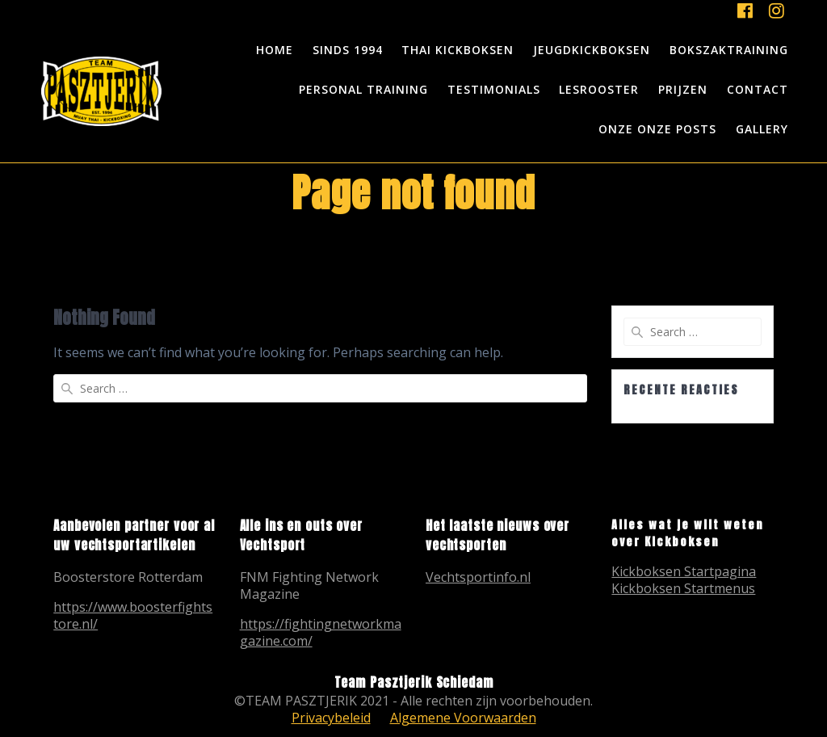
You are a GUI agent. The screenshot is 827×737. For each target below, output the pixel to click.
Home (274, 49)
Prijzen (682, 89)
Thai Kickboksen (457, 49)
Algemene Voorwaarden (463, 717)
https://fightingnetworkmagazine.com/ (320, 632)
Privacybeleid (331, 717)
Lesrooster (599, 89)
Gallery (762, 129)
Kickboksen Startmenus (683, 588)
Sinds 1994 (348, 49)
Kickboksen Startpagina (683, 571)
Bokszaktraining (729, 49)
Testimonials (493, 89)
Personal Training (363, 89)
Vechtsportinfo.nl (478, 577)
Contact (757, 89)
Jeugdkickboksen (591, 49)
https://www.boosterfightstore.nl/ (132, 615)
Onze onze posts (657, 129)
